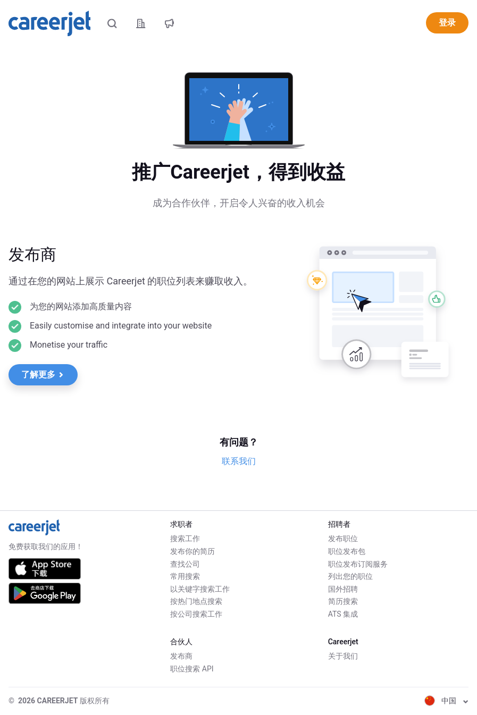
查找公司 (185, 564)
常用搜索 (185, 576)
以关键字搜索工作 (200, 589)
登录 (447, 23)
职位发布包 (346, 551)
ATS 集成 (343, 614)
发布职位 (343, 538)
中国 (446, 700)
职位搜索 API (191, 668)
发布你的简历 (192, 551)
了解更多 (42, 374)
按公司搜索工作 (196, 614)
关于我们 (343, 656)
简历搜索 (343, 601)
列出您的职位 (350, 576)
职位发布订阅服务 (358, 564)
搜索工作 (185, 538)
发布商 (181, 656)
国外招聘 (343, 589)
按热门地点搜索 (196, 601)
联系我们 (239, 461)
